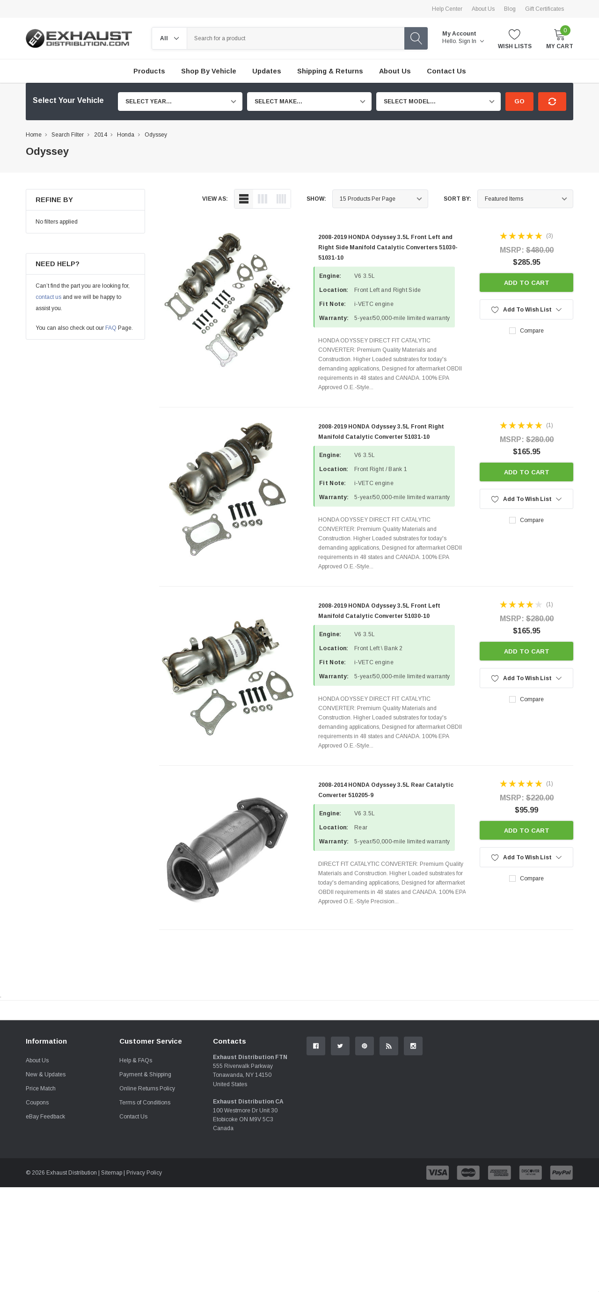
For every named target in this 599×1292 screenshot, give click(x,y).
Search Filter (67, 134)
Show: (316, 199)
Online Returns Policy (147, 1193)
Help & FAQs (135, 1165)
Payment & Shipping (145, 1179)
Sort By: (457, 199)
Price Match (41, 1193)
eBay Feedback (45, 1221)
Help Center (447, 9)
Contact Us (133, 1221)
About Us (483, 9)
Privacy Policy (144, 1277)
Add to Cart (526, 282)
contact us (48, 297)
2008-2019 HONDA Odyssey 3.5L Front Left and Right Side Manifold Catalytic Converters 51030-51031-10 (388, 247)
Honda (125, 134)
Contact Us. (538, 1087)
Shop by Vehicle (208, 71)
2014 (100, 134)
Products (149, 71)
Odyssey (156, 134)
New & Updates (46, 1179)
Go (519, 101)
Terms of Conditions (144, 1207)
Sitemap (111, 1277)
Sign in (471, 41)
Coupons (37, 1207)
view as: (215, 199)
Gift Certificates (544, 9)
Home (34, 134)
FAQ (111, 328)
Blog (510, 9)
